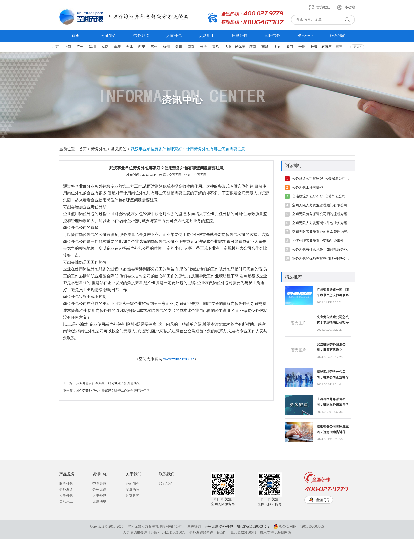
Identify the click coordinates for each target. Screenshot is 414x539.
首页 (83, 149)
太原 (277, 47)
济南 (252, 47)
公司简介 (132, 484)
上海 (67, 47)
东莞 (338, 47)
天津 (129, 47)
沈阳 (227, 47)
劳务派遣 (66, 489)
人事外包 (66, 495)
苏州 (154, 47)
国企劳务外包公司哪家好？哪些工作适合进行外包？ (113, 390)
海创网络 (284, 532)
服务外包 (66, 484)
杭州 (166, 47)
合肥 (301, 47)
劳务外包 (99, 149)
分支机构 (132, 495)
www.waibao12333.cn (178, 359)
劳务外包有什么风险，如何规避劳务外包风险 (108, 383)
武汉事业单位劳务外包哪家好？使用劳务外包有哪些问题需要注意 (188, 149)
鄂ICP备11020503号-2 (253, 526)
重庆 (117, 47)
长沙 (203, 47)
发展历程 (132, 489)
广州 (80, 47)
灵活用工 (66, 501)
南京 (191, 47)
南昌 (264, 47)
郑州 (178, 47)
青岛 (215, 47)
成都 (104, 47)
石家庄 (326, 47)
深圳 (92, 47)
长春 (314, 47)
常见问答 (119, 149)
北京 (55, 47)
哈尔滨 (240, 47)
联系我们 (166, 484)
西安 (141, 47)
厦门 (289, 47)
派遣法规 (99, 501)
